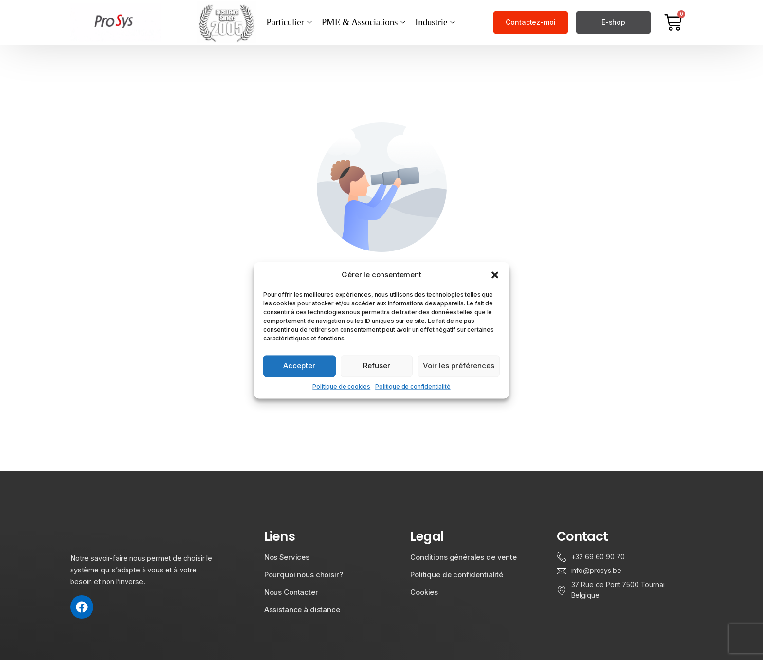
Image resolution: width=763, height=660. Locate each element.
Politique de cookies (341, 386)
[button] (495, 275)
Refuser (376, 365)
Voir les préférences (458, 365)
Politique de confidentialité (413, 386)
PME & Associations (363, 22)
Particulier (288, 22)
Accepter (299, 365)
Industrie (435, 22)
